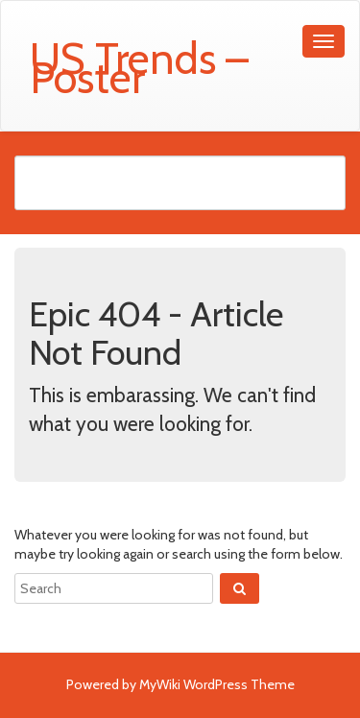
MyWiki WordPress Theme (217, 684)
